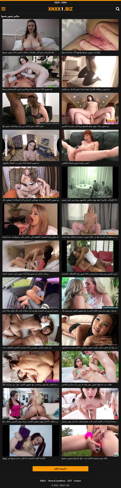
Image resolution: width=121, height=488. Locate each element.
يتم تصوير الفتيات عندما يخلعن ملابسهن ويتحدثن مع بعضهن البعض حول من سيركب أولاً (30, 384)
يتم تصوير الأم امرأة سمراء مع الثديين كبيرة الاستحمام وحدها (27, 89)
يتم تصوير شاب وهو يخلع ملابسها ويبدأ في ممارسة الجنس (85, 126)
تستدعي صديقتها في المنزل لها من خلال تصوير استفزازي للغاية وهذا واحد (90, 237)
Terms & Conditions (56, 481)
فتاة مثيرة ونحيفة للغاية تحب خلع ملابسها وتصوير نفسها (84, 458)
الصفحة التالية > (60, 469)
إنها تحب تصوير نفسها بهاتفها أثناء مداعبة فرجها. (81, 52)
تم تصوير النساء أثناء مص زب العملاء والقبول (20, 163)
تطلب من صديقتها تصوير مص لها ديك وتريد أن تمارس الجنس (87, 384)
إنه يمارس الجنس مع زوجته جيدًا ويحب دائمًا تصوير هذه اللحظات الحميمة (90, 274)
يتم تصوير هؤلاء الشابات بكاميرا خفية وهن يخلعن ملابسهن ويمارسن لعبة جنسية (90, 200)
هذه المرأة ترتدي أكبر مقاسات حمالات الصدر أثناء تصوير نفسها (28, 52)
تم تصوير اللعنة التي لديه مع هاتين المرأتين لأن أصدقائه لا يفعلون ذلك (30, 200)
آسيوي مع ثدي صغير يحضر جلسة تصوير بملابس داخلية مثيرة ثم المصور (90, 347)
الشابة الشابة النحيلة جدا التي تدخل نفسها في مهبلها (23, 458)
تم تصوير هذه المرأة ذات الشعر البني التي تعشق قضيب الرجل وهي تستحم (90, 421)
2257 (69, 481)
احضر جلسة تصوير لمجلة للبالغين (75, 163)
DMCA (43, 481)
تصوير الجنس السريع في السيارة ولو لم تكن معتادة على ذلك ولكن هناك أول (30, 311)
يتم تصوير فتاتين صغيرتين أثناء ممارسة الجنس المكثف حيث (27, 347)
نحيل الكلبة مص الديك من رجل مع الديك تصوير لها (23, 126)
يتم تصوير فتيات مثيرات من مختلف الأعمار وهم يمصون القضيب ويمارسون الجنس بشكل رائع (30, 421)
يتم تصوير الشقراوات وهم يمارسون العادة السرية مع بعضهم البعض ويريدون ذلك (90, 311)
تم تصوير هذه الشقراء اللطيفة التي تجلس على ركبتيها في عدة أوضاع (30, 237)
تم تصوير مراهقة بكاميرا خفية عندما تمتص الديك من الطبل (86, 89)
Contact (77, 481)
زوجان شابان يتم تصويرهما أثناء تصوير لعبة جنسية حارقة (25, 274)
